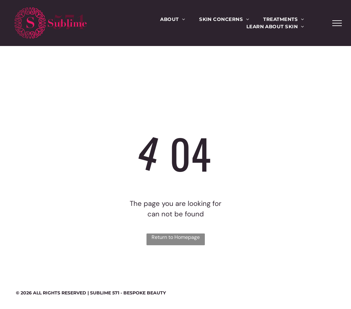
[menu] (337, 23)
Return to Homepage (176, 237)
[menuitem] (172, 19)
